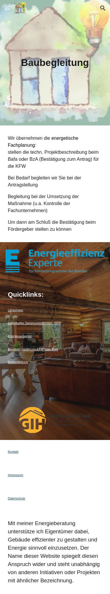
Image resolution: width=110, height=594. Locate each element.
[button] (7, 8)
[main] (55, 63)
